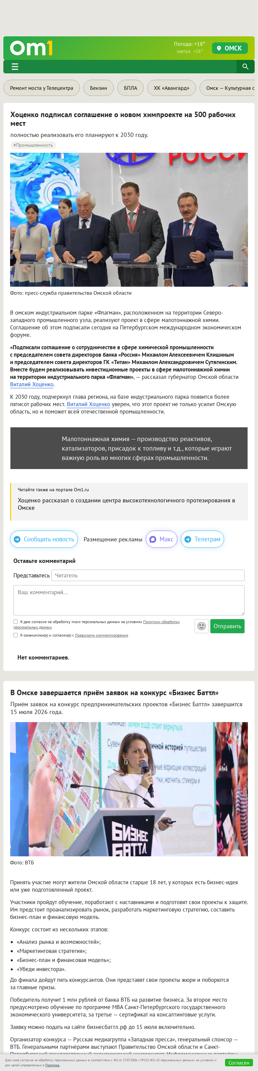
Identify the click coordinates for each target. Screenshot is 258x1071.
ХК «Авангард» (171, 87)
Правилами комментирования (101, 635)
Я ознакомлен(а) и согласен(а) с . (71, 635)
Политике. (52, 1065)
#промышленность (33, 145)
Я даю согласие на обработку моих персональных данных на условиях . (96, 624)
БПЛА (130, 87)
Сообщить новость (44, 539)
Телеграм (202, 539)
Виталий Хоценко (31, 384)
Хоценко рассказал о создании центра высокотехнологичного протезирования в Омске (126, 503)
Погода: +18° (189, 47)
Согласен (239, 1062)
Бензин (98, 87)
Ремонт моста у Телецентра (41, 87)
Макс (161, 539)
